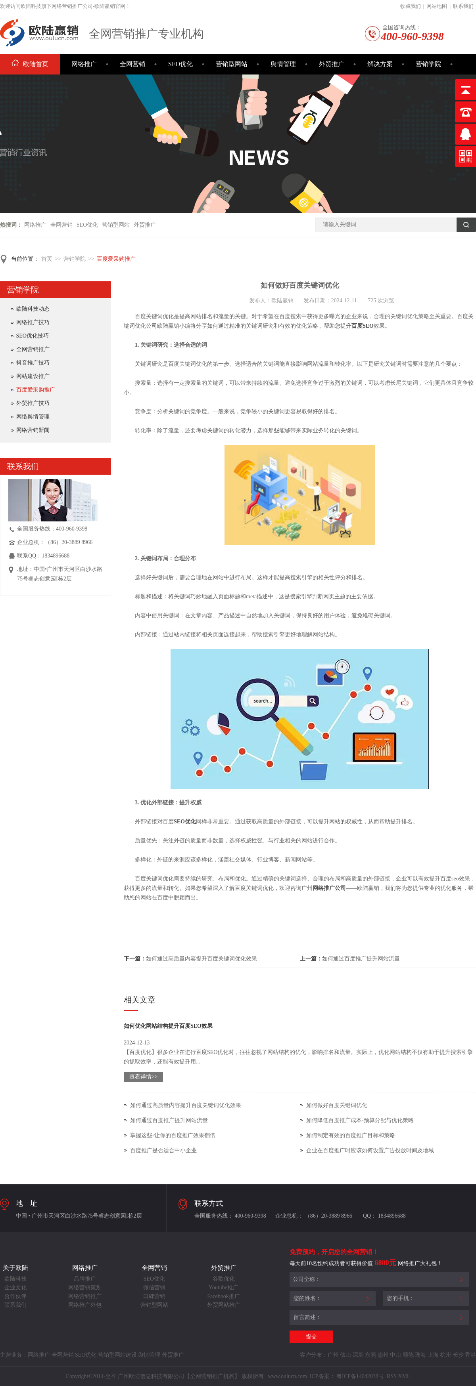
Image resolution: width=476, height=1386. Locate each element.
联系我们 (463, 6)
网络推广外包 (85, 1305)
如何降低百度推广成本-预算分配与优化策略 (360, 1120)
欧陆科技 (15, 1279)
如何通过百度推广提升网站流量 (361, 959)
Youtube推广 (223, 1288)
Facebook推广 (223, 1296)
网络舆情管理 (33, 417)
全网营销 (132, 64)
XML (404, 1376)
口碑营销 (154, 1296)
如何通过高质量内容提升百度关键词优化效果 (201, 959)
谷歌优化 (224, 1279)
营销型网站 (232, 64)
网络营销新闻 (33, 430)
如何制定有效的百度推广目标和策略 (350, 1135)
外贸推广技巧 (33, 403)
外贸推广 (331, 64)
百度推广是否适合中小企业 (163, 1150)
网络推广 (84, 64)
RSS (390, 1376)
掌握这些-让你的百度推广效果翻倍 (172, 1135)
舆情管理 (283, 64)
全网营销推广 (33, 349)
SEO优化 (180, 64)
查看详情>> (143, 1077)
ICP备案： (322, 1376)
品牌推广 (85, 1279)
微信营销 (154, 1288)
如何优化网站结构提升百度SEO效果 (168, 1026)
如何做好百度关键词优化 (336, 1105)
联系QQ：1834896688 (43, 556)
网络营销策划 (85, 1288)
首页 (46, 259)
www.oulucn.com (287, 1376)
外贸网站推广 (223, 1305)
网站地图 (436, 6)
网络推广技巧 (33, 322)
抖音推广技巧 (33, 363)
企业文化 (15, 1288)
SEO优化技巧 (32, 336)
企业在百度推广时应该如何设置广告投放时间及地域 (370, 1150)
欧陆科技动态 (33, 309)
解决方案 (380, 64)
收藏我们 (410, 6)
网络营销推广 (85, 1296)
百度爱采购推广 (116, 259)
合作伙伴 (15, 1296)
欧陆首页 (30, 64)
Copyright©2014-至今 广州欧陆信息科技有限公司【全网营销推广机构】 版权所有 (165, 1376)
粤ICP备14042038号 (360, 1376)
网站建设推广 (33, 376)
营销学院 (428, 64)
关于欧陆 (15, 1267)
